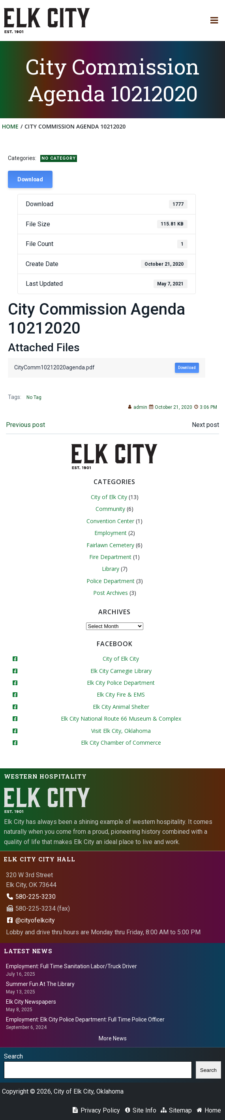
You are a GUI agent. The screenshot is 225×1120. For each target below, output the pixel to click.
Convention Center (110, 521)
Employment (110, 533)
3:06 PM (205, 407)
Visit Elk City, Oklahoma (121, 730)
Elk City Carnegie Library (121, 671)
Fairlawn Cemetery (110, 545)
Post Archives (110, 592)
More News (113, 1038)
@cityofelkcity (30, 920)
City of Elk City (109, 497)
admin (137, 407)
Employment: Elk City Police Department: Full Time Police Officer (85, 1019)
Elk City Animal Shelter (121, 706)
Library (110, 568)
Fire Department (110, 557)
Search (13, 1056)
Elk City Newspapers (31, 1002)
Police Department (110, 581)
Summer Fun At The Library (40, 984)
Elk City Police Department (121, 682)
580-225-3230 (31, 896)
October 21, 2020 (170, 407)
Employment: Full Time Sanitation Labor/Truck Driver (71, 966)
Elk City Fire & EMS (121, 694)
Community (110, 508)
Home (10, 126)
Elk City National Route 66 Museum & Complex (121, 718)
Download (30, 179)
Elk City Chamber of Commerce (121, 742)
